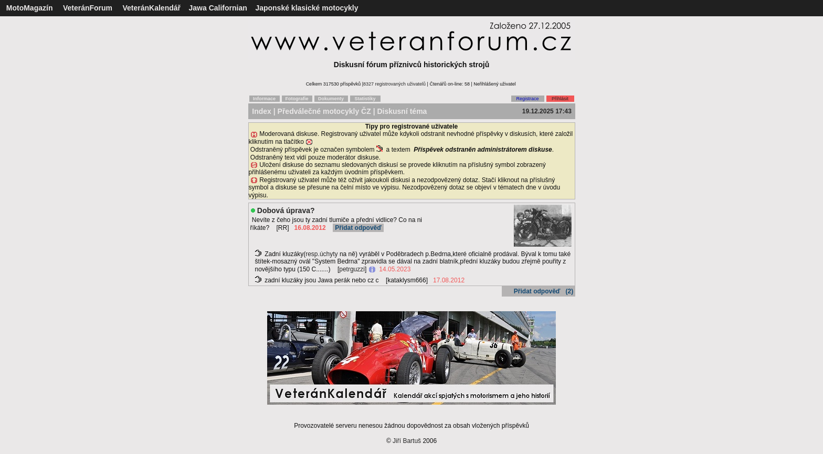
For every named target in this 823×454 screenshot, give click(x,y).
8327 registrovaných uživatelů (394, 84)
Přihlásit (560, 98)
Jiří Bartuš (407, 441)
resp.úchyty (321, 254)
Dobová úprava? (286, 210)
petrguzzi (352, 269)
